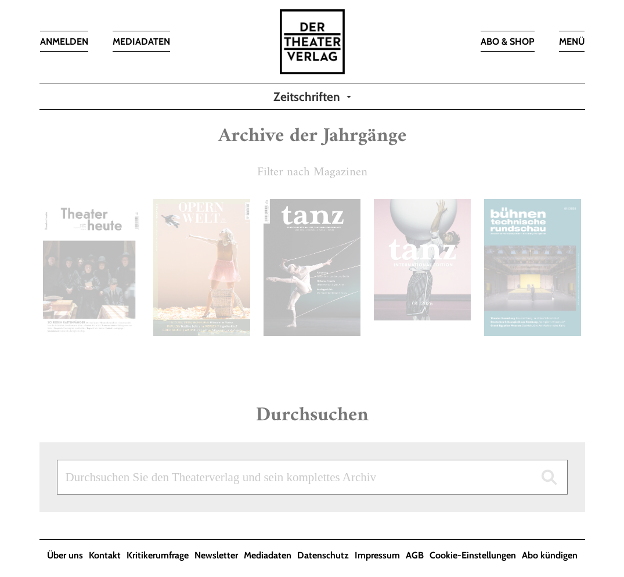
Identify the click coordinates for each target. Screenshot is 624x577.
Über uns (65, 555)
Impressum (377, 555)
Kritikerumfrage (158, 555)
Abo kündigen (550, 555)
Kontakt (105, 555)
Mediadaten (267, 555)
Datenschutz (323, 555)
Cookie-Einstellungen (473, 555)
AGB (415, 555)
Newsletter (216, 555)
